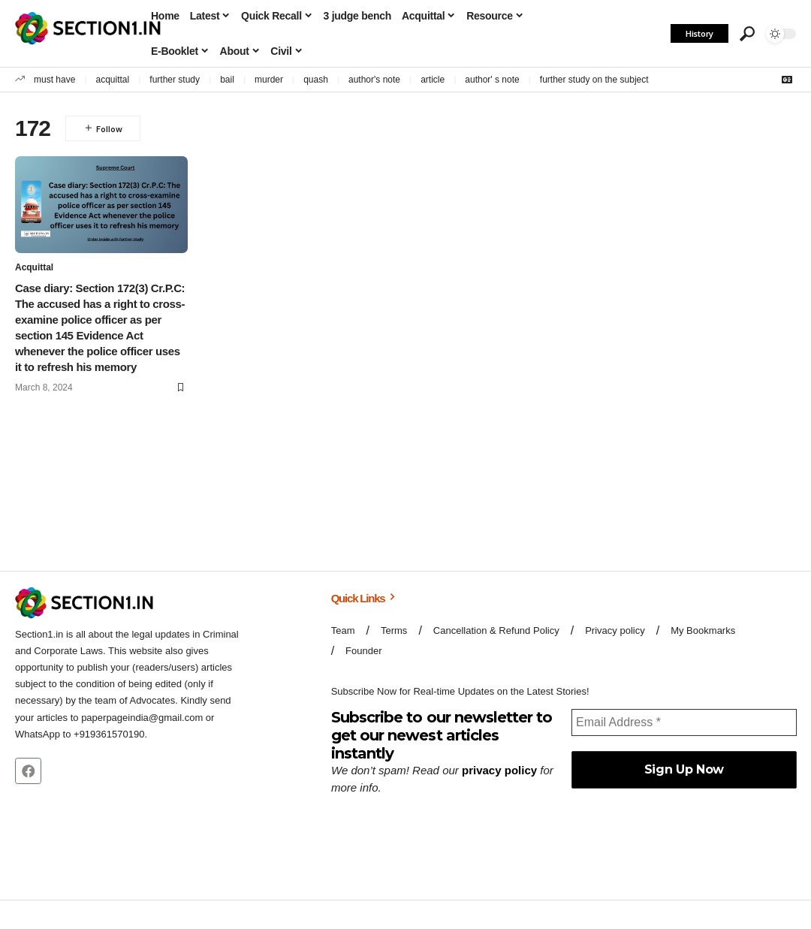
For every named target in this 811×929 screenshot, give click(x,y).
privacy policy (499, 770)
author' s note (492, 79)
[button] (747, 34)
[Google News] (787, 79)
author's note (374, 79)
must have (54, 79)
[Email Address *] (683, 721)
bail (227, 79)
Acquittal (34, 268)
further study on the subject (594, 79)
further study (174, 79)
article (433, 79)
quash (315, 79)
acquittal (113, 79)
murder (269, 79)
